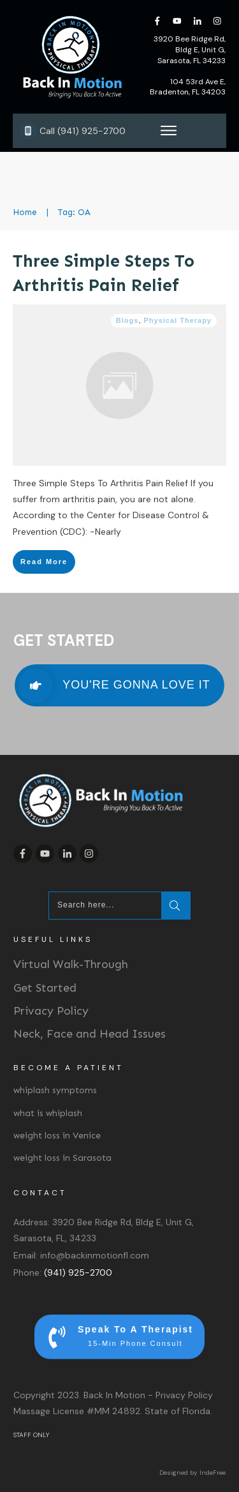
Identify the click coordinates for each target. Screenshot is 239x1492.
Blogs (127, 320)
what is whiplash (47, 1113)
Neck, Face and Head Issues (89, 1034)
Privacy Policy (51, 1011)
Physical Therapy (178, 320)
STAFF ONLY (31, 1435)
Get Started (44, 988)
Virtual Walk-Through (70, 964)
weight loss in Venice (57, 1135)
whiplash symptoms (55, 1090)
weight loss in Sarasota (62, 1158)
